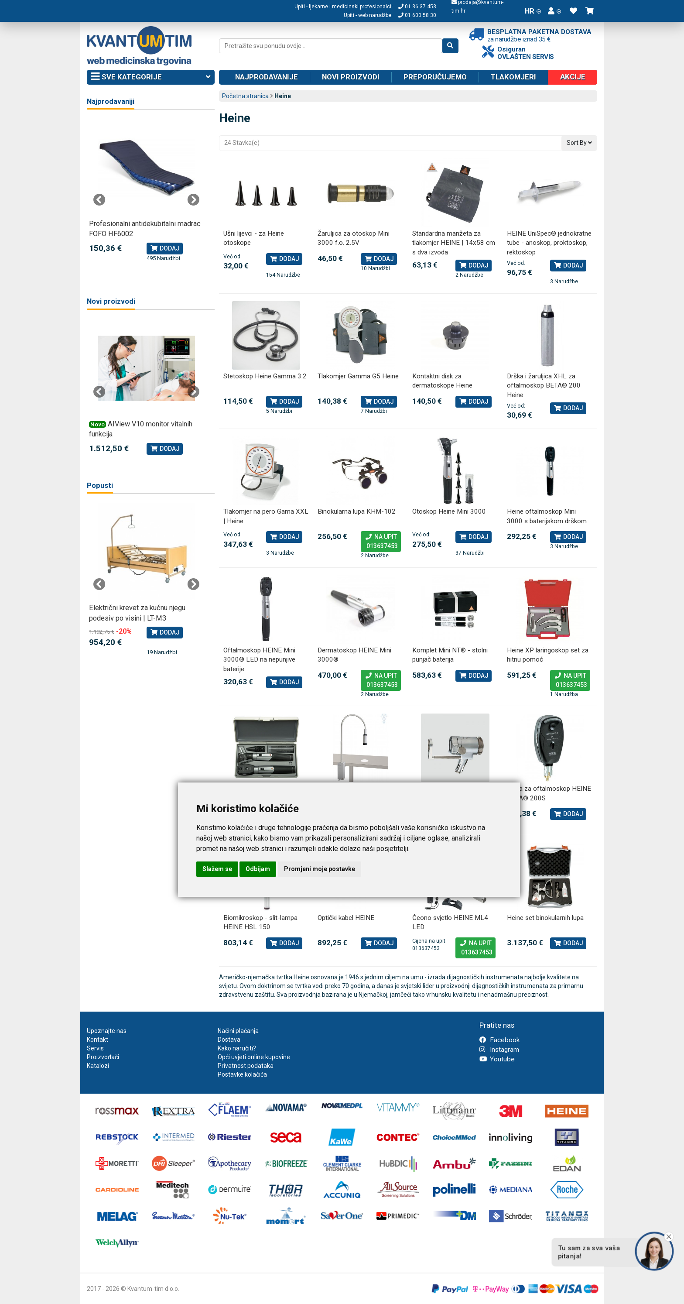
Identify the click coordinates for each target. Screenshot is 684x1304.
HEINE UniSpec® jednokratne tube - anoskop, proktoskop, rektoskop (549, 243)
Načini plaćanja (238, 1030)
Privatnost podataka (246, 1065)
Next (193, 200)
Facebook (499, 1040)
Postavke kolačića (242, 1074)
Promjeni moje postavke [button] (319, 868)
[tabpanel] (146, 191)
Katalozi (98, 1065)
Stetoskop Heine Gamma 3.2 (265, 376)
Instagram (499, 1049)
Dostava (229, 1039)
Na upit (381, 542)
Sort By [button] (579, 142)
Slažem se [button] (217, 868)
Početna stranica (245, 96)
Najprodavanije (266, 76)
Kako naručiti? (237, 1048)
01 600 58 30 (417, 15)
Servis (95, 1048)
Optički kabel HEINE (346, 918)
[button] (554, 11)
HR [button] (533, 11)
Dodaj (284, 258)
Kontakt (97, 1039)
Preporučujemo (435, 76)
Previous (99, 200)
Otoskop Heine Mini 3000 (449, 511)
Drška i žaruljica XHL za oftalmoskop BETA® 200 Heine (544, 385)
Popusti (100, 485)
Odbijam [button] (258, 868)
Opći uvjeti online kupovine (254, 1056)
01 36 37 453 (417, 6)
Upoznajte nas (107, 1030)
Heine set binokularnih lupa (545, 918)
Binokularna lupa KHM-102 (357, 511)
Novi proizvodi (351, 76)
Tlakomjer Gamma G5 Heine (358, 376)
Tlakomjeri (513, 76)
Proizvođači (103, 1056)
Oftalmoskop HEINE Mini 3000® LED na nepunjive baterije (259, 659)
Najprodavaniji (110, 101)
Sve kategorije (150, 77)
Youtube (497, 1059)
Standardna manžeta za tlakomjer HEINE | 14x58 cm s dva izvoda (453, 243)
